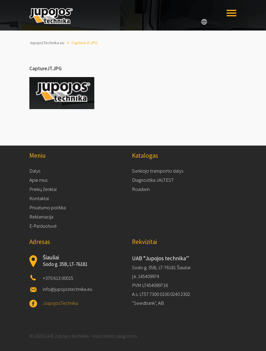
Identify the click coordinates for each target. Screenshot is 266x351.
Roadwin (141, 189)
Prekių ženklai (43, 189)
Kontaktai (39, 198)
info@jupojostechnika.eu (67, 289)
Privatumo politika (47, 207)
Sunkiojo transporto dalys (157, 170)
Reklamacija (41, 216)
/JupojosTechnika (60, 303)
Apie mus (38, 180)
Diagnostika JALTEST (153, 180)
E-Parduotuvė (43, 226)
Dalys (34, 170)
